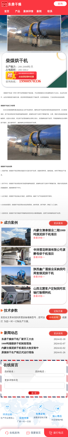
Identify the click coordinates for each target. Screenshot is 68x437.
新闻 (39, 11)
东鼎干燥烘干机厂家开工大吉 (17, 339)
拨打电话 (56, 433)
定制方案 (58, 311)
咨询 (60, 3)
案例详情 (28, 11)
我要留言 (33, 433)
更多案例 (58, 223)
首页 (6, 11)
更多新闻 (58, 333)
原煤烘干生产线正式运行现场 (17, 352)
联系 (49, 11)
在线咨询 (53, 317)
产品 (17, 11)
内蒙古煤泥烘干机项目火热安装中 (20, 348)
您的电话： (40, 371)
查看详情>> (39, 238)
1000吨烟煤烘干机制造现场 (16, 343)
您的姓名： (10, 371)
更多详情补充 (11, 380)
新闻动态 (11, 333)
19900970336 (29, 81)
